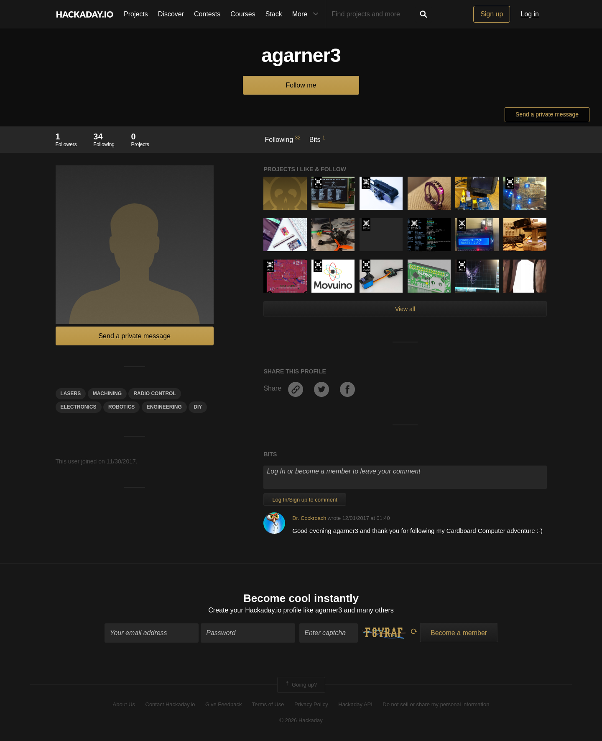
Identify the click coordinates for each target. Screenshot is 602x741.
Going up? (300, 685)
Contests (207, 14)
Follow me (301, 85)
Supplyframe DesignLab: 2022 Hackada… (366, 266)
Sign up (491, 14)
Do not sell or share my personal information (436, 704)
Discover (171, 14)
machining (107, 393)
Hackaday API (355, 704)
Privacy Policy (311, 704)
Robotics (121, 407)
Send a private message (547, 114)
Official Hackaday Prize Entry (366, 224)
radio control (154, 393)
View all (405, 309)
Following (283, 139)
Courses (242, 14)
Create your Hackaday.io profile (254, 610)
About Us (124, 704)
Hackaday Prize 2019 (461, 266)
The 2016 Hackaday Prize (318, 266)
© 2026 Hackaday (301, 721)
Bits (317, 139)
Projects (136, 14)
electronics (79, 407)
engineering (164, 407)
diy (198, 407)
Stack (273, 14)
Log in (529, 14)
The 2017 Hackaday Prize (318, 183)
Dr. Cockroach (309, 518)
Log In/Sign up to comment (304, 500)
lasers (71, 393)
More (307, 14)
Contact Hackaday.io (170, 704)
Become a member (459, 632)
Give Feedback (223, 704)
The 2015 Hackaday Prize (366, 183)
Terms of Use (268, 704)
